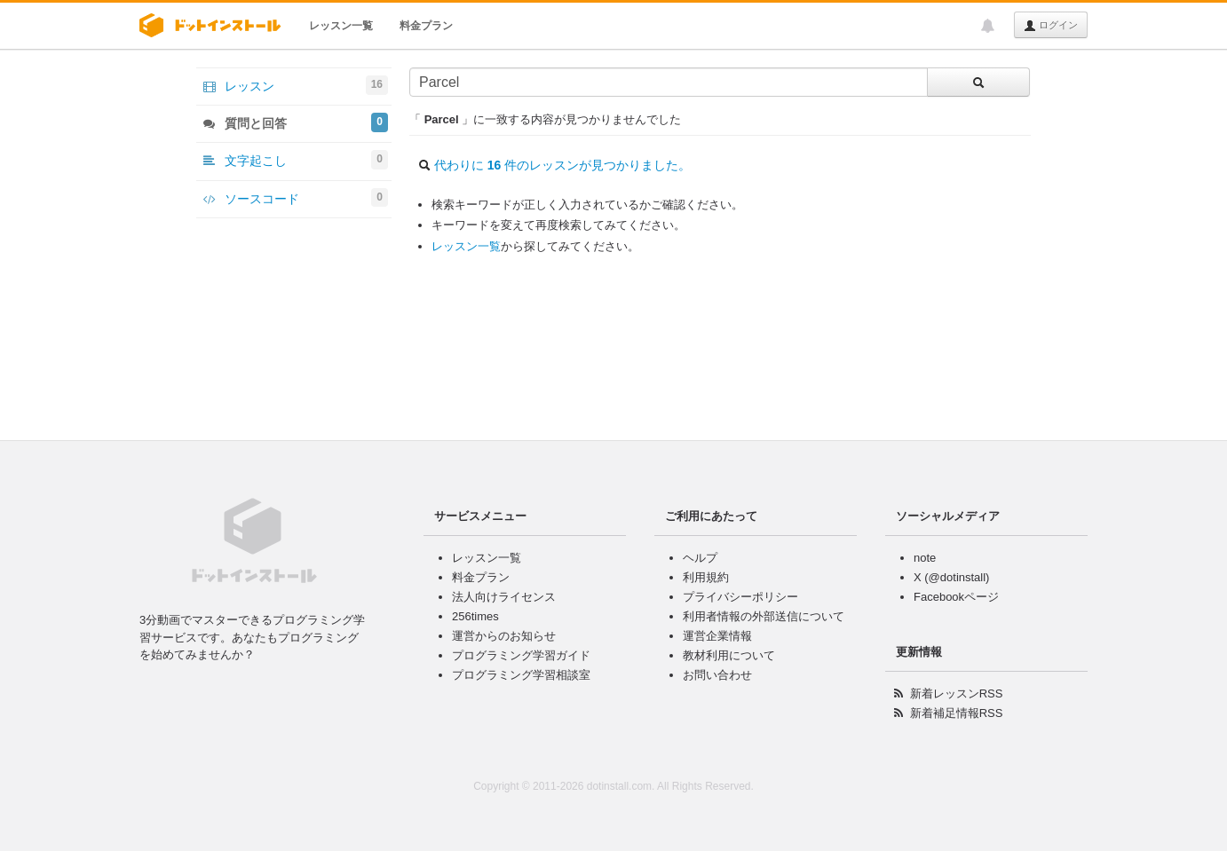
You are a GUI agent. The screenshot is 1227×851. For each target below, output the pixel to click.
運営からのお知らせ (504, 635)
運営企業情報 (717, 635)
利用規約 (706, 577)
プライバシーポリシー (740, 596)
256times (475, 616)
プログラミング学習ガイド (521, 655)
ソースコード (295, 198)
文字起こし (295, 159)
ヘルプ (700, 557)
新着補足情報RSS (956, 713)
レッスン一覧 (341, 26)
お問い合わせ (717, 675)
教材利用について (729, 655)
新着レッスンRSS (956, 693)
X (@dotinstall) (951, 577)
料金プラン (426, 26)
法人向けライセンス (504, 596)
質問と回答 (295, 122)
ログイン (1051, 26)
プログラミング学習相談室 (521, 675)
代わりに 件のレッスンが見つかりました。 (562, 165)
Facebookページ (956, 596)
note (925, 557)
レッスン (295, 85)
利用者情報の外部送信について (763, 616)
